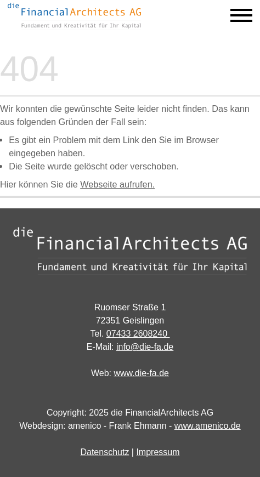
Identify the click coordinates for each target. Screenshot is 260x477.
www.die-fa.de (141, 373)
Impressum (157, 452)
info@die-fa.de (144, 346)
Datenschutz (104, 452)
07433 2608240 (138, 333)
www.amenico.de (207, 425)
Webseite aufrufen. (117, 184)
